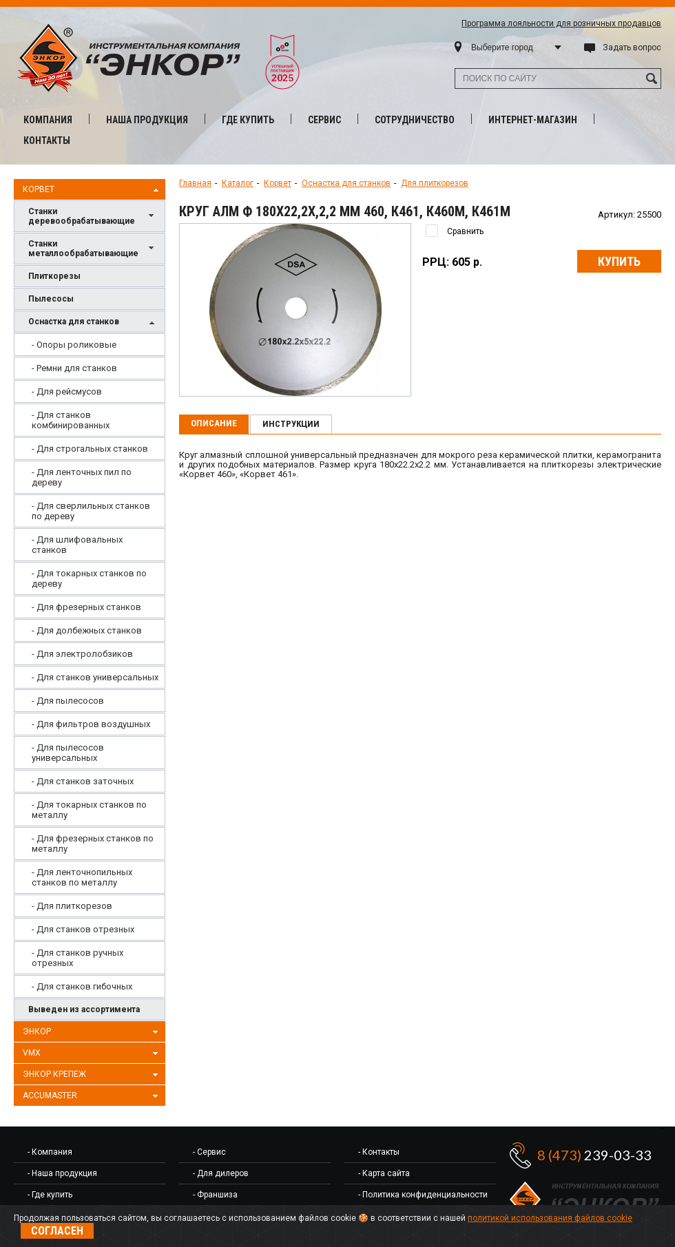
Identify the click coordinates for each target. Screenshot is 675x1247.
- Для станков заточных (83, 781)
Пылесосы (51, 299)
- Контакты (378, 1152)
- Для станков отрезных (83, 929)
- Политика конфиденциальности (423, 1194)
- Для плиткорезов (72, 906)
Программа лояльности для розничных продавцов (561, 23)
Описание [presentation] (214, 423)
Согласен (57, 1230)
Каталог (237, 183)
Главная (195, 183)
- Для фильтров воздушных (91, 724)
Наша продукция (147, 119)
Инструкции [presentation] (291, 424)
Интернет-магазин (532, 119)
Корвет (92, 190)
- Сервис (209, 1152)
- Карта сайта (384, 1173)
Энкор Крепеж (92, 1074)
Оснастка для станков (93, 322)
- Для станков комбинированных (71, 420)
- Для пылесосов (68, 700)
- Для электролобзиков (82, 654)
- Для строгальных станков (90, 448)
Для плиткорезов (434, 183)
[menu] (89, 665)
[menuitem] (89, 344)
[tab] (214, 424)
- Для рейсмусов (67, 391)
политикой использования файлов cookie (550, 1218)
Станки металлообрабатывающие (93, 248)
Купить (619, 261)
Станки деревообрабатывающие (93, 216)
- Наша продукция (62, 1173)
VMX (92, 1053)
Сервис (324, 119)
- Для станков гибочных (82, 986)
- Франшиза (215, 1194)
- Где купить (50, 1194)
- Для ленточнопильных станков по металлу (82, 877)
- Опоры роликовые (74, 344)
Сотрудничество (415, 119)
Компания (47, 119)
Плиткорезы (54, 276)
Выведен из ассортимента (84, 1009)
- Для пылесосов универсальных (68, 752)
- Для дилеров (221, 1173)
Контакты (46, 140)
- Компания (50, 1152)
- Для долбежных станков (87, 630)
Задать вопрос (632, 47)
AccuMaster (92, 1096)
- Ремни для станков (74, 368)
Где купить (248, 119)
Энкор (92, 1032)
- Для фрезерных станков (86, 607)
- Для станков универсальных (95, 677)
